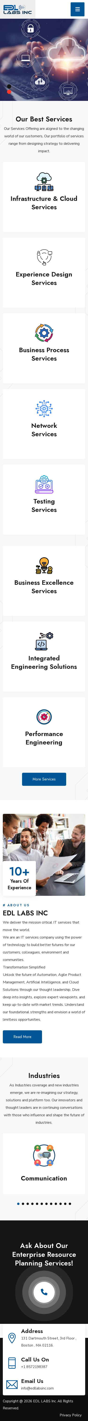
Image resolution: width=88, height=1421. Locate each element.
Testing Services (44, 505)
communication (44, 1178)
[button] (18, 1204)
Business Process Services (44, 354)
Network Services (44, 430)
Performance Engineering (44, 738)
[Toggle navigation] (77, 9)
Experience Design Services (44, 278)
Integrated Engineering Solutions (44, 662)
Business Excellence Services (44, 587)
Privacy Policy (71, 1415)
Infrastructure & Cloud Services (44, 203)
